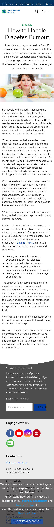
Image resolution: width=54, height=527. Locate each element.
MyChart (39, 4)
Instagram (28, 431)
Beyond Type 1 (25, 242)
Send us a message (16, 462)
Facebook (11, 431)
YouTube (19, 431)
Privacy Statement (34, 501)
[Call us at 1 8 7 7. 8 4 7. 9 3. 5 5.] (43, 11)
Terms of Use (25, 505)
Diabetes (27, 24)
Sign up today (17, 399)
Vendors (19, 4)
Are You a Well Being (11, 443)
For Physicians (7, 4)
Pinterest (37, 431)
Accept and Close (27, 521)
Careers (29, 4)
